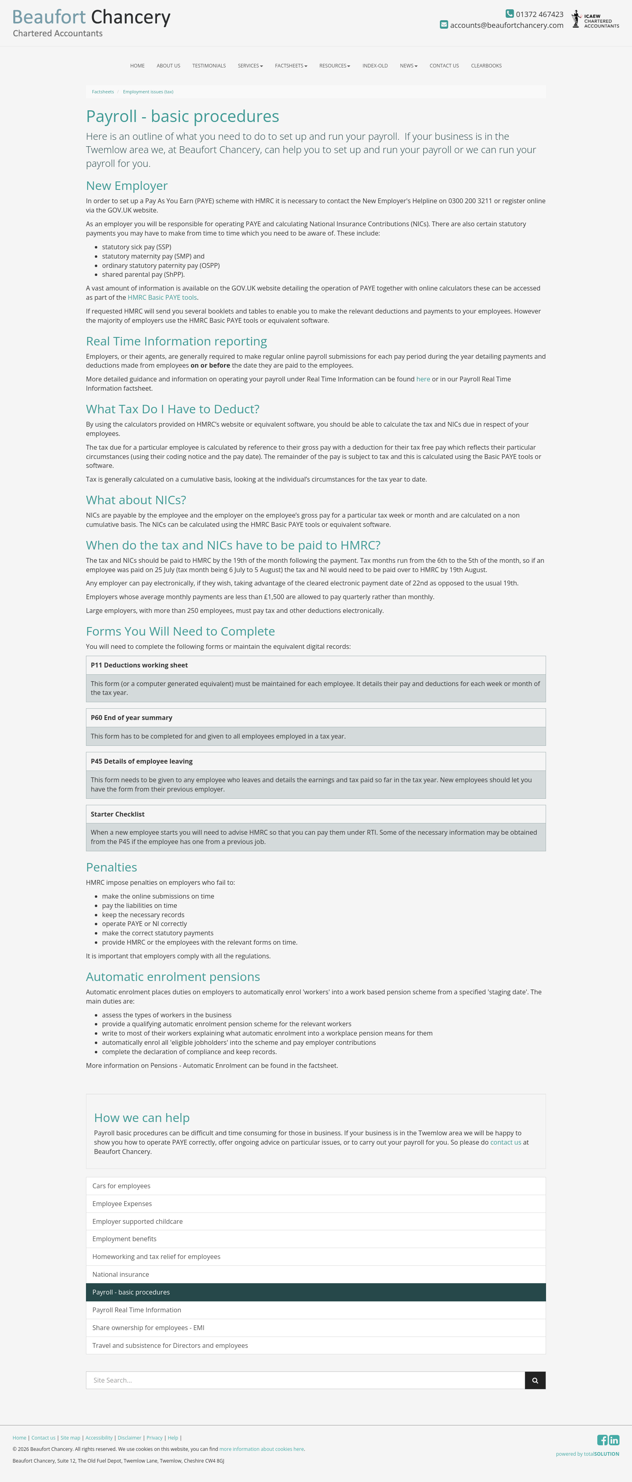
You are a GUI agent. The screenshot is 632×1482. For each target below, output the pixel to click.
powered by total (587, 1453)
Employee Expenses (122, 1203)
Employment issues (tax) (148, 91)
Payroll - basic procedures (131, 1292)
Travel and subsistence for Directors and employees (170, 1345)
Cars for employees (121, 1185)
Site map (70, 1437)
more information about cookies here (262, 1449)
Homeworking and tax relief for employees (156, 1256)
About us (168, 65)
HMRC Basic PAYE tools (162, 297)
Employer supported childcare (137, 1221)
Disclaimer (130, 1437)
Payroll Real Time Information (136, 1309)
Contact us (444, 65)
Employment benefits (124, 1238)
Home (137, 65)
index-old (375, 65)
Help (173, 1437)
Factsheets (291, 65)
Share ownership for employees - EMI (148, 1327)
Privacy (154, 1437)
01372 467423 (535, 14)
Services (250, 65)
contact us (505, 1142)
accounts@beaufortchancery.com (501, 25)
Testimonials (209, 65)
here (423, 379)
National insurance (120, 1274)
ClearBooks (486, 65)
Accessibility (99, 1437)
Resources (335, 65)
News (408, 65)
